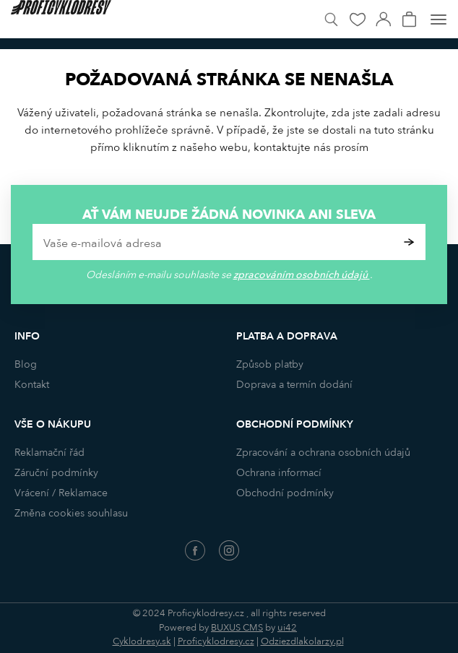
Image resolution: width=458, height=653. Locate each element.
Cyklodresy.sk (142, 641)
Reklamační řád (49, 452)
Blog (25, 364)
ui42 (287, 627)
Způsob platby (269, 364)
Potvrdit (409, 242)
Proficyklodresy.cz (216, 641)
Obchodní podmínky (285, 493)
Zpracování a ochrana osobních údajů (323, 452)
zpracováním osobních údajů (301, 275)
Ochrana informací (278, 473)
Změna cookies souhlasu (71, 513)
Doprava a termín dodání (294, 385)
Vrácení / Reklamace (61, 493)
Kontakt (31, 385)
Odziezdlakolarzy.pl (302, 641)
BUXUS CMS (237, 627)
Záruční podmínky (56, 473)
